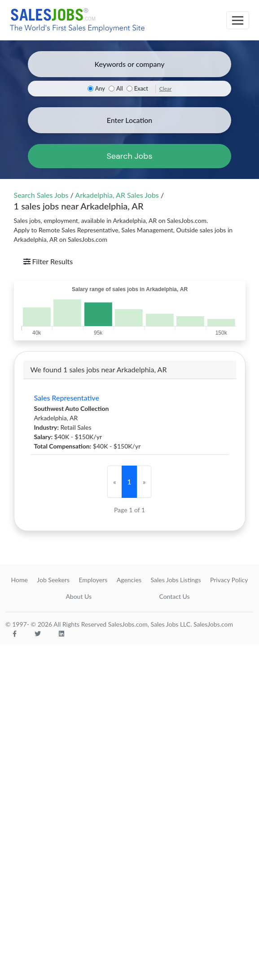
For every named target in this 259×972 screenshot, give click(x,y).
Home (19, 580)
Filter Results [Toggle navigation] (48, 261)
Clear (165, 88)
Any (100, 88)
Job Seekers (53, 580)
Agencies (129, 580)
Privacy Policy (229, 580)
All (119, 88)
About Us (79, 596)
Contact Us (174, 596)
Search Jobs (129, 156)
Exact (141, 88)
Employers (93, 580)
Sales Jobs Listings (176, 580)
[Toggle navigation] (237, 20)
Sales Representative (66, 397)
